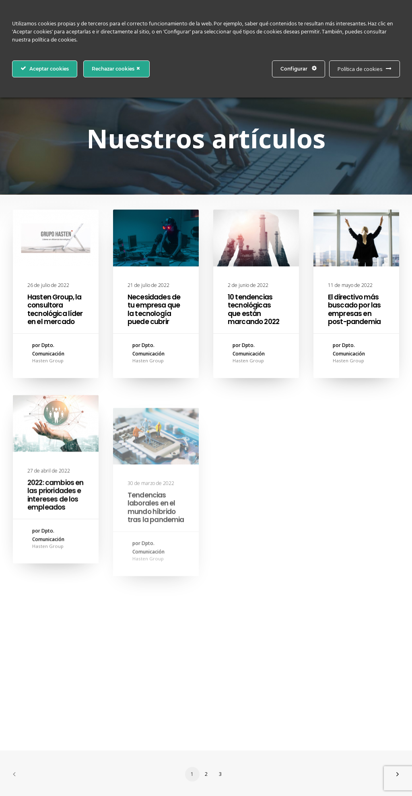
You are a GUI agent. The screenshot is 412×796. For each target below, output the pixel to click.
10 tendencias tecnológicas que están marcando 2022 (253, 309)
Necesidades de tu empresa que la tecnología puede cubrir (154, 309)
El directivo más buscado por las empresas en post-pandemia (354, 310)
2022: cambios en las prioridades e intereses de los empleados (55, 521)
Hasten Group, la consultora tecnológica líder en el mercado (55, 309)
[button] (56, 238)
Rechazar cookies (116, 68)
